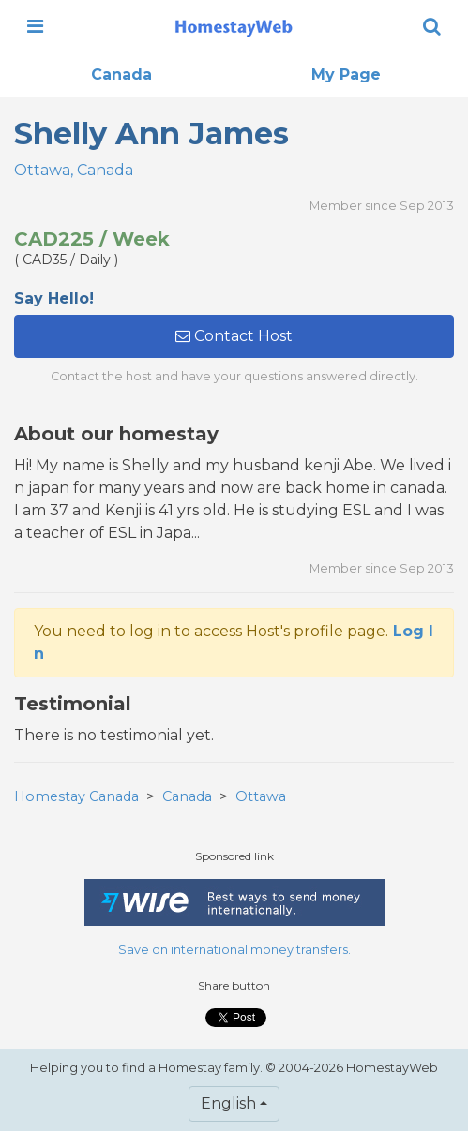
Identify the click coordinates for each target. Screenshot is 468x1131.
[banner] (233, 26)
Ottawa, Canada (73, 170)
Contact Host (234, 336)
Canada (121, 74)
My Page (346, 74)
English (228, 1103)
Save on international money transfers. (234, 950)
